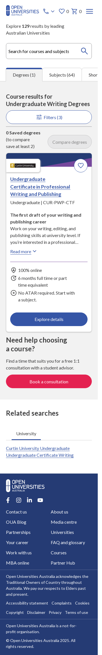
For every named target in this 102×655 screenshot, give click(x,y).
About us (59, 511)
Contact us (16, 511)
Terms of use (76, 612)
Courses (59, 552)
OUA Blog (16, 522)
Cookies (82, 603)
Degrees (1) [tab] (24, 74)
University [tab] (26, 433)
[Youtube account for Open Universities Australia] (40, 500)
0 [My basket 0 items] (76, 11)
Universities (62, 532)
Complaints (62, 603)
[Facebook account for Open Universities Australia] (8, 500)
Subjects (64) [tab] (62, 74)
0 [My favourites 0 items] (63, 11)
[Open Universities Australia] (22, 14)
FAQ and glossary (68, 542)
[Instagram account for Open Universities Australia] (18, 500)
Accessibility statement (27, 603)
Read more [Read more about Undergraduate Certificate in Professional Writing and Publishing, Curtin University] (24, 251)
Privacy (55, 612)
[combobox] (49, 51)
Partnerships (18, 532)
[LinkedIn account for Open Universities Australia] (29, 500)
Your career (17, 542)
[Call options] (49, 11)
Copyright (15, 612)
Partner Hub (63, 562)
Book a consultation (48, 381)
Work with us (19, 552)
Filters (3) (48, 117)
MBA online (17, 562)
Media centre (64, 522)
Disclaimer (36, 612)
